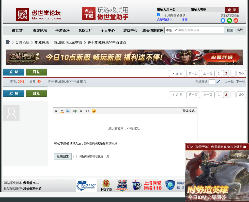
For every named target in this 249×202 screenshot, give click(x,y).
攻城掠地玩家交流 (68, 42)
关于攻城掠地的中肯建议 (107, 42)
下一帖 (240, 81)
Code (87, 110)
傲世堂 (17, 30)
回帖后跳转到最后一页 (91, 156)
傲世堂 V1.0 (31, 183)
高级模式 (188, 111)
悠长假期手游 (32, 188)
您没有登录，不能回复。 (125, 128)
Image (68, 110)
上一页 (207, 73)
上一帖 (229, 81)
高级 (240, 30)
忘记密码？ (164, 20)
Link (74, 110)
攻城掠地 (42, 42)
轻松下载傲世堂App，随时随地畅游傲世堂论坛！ (87, 143)
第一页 (193, 73)
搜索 (230, 30)
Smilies (93, 110)
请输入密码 (198, 9)
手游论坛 (62, 30)
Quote (81, 110)
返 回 (179, 73)
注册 (185, 20)
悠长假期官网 (153, 30)
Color (62, 110)
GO (241, 73)
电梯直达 (201, 81)
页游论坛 (40, 30)
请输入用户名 (166, 9)
